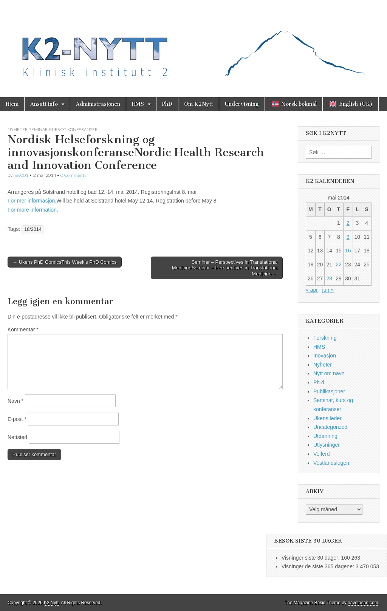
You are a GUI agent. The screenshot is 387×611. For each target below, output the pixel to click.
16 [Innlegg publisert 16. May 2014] (348, 250)
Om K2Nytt (198, 104)
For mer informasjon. (32, 201)
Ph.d (318, 382)
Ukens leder (327, 418)
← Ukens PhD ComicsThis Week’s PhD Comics (64, 262)
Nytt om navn (328, 373)
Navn (15, 401)
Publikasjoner (329, 391)
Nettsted (17, 437)
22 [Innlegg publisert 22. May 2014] (339, 264)
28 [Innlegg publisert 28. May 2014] (329, 278)
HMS (138, 104)
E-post (17, 419)
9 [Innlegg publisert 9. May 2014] (348, 237)
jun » (328, 290)
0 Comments (73, 175)
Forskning (324, 338)
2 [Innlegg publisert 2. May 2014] (348, 223)
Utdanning (325, 436)
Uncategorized (330, 427)
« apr (312, 290)
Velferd (321, 454)
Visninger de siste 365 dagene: (319, 566)
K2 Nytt (51, 602)
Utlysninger (326, 445)
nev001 (20, 175)
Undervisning (242, 104)
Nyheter (18, 129)
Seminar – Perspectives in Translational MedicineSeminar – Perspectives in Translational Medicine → (225, 268)
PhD (167, 104)
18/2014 (33, 229)
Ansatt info (44, 104)
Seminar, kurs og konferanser (63, 129)
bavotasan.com (363, 602)
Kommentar (23, 329)
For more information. (33, 210)
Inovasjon (324, 356)
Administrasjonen (98, 104)
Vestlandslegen (331, 463)
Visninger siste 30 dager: (311, 558)
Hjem (12, 104)
